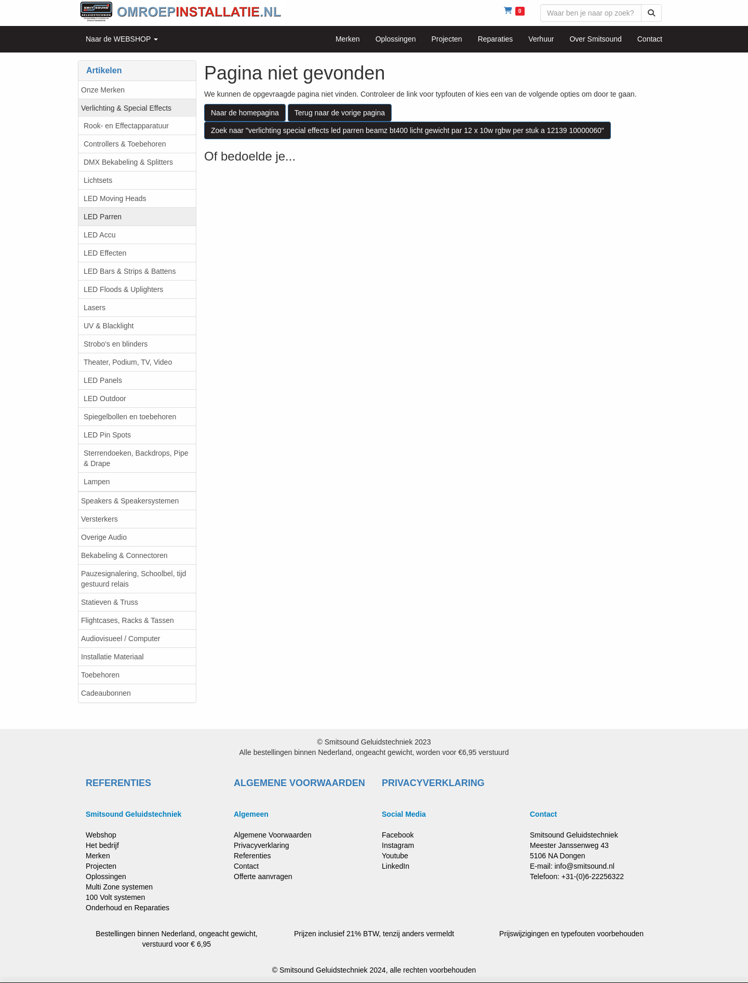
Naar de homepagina (245, 113)
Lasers (94, 307)
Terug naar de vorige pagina (340, 113)
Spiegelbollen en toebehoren (130, 417)
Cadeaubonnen (106, 693)
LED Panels (103, 380)
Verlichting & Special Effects (126, 108)
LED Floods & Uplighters (123, 289)
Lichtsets (98, 180)
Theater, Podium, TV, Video (128, 362)
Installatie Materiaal (112, 657)
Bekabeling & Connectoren (124, 555)
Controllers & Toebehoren (125, 144)
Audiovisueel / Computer (121, 638)
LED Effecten (105, 253)
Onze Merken (103, 90)
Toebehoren (100, 675)
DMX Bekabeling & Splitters (128, 162)
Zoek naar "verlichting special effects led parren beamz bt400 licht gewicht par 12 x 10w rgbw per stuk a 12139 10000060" (407, 130)
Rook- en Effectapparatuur (126, 126)
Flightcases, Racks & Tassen (127, 620)
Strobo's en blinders (116, 344)
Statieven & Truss (109, 602)
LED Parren (103, 216)
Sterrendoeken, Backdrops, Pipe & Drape (136, 458)
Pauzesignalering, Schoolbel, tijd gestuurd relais (133, 578)
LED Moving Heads (115, 198)
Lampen (97, 481)
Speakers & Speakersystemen (130, 501)
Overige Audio (104, 537)
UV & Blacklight (108, 326)
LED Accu (99, 235)
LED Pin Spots (107, 435)
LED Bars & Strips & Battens (130, 271)
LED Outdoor (105, 398)
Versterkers (99, 519)
